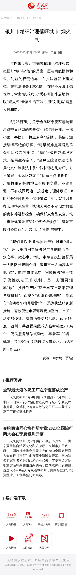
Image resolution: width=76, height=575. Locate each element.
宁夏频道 (19, 18)
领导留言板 (61, 517)
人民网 (5, 18)
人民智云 (28, 540)
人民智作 (44, 540)
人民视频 (11, 540)
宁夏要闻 (35, 18)
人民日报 (11, 517)
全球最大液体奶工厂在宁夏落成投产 (35, 390)
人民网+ (28, 517)
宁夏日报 (56, 52)
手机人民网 (44, 517)
